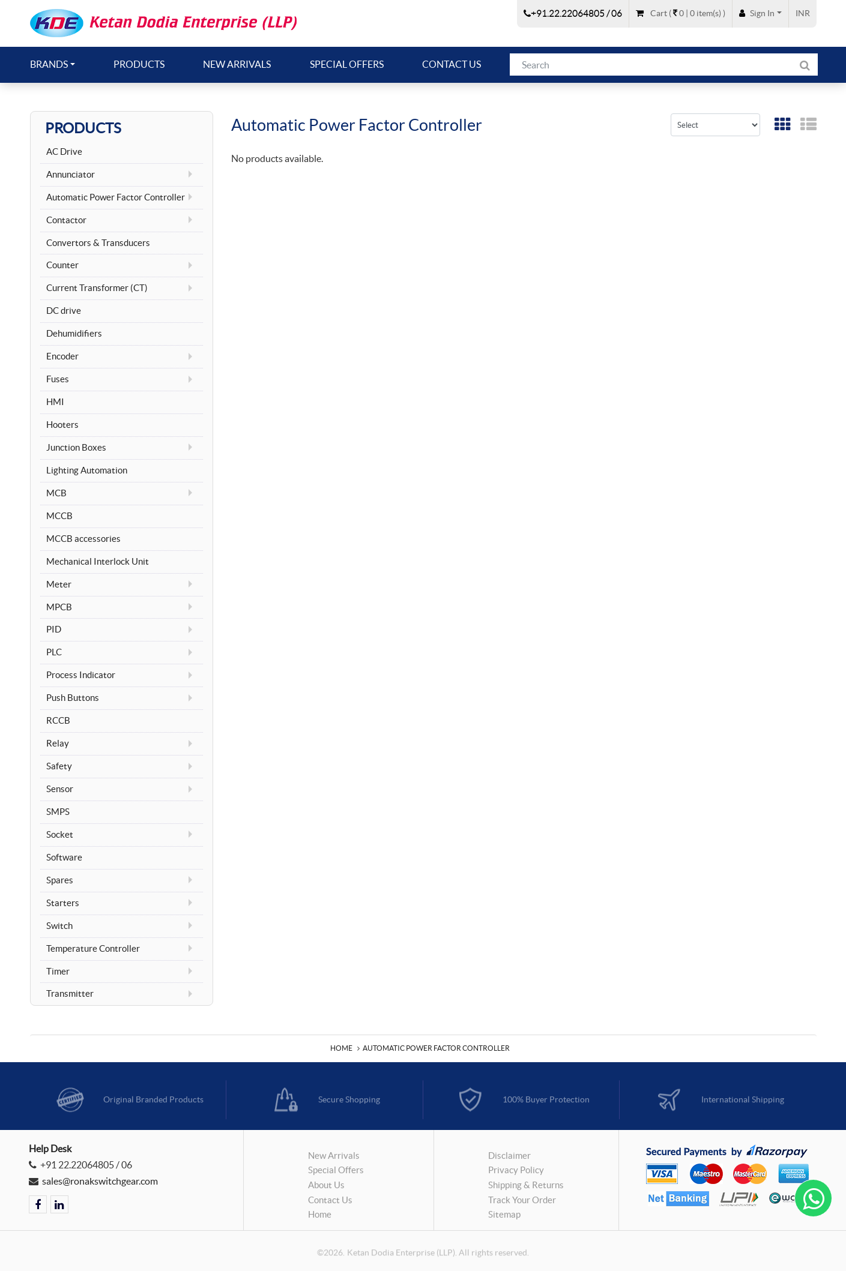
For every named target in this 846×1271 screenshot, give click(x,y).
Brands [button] (49, 64)
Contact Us (451, 64)
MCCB (59, 516)
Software (64, 857)
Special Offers (347, 64)
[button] (760, 13)
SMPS (58, 812)
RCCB (58, 721)
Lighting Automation (86, 470)
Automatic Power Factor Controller (436, 1048)
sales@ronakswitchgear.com (100, 1181)
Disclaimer (509, 1159)
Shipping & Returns (526, 1189)
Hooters (62, 425)
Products (139, 64)
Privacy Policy (516, 1174)
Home (341, 1048)
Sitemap (504, 1218)
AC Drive (64, 152)
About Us (326, 1189)
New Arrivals (237, 64)
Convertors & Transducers (98, 243)
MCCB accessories (83, 539)
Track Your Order (522, 1204)
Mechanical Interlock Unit (97, 561)
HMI (55, 402)
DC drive (63, 311)
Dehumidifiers (74, 333)
